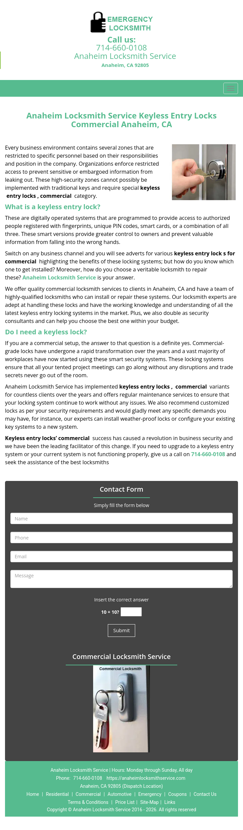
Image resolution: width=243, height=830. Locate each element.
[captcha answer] (131, 612)
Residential (57, 794)
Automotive (119, 794)
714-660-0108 (121, 47)
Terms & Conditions (88, 802)
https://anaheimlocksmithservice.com (145, 778)
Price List (125, 802)
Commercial (88, 794)
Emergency (149, 794)
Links (169, 802)
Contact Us (205, 794)
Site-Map (149, 802)
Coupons (177, 794)
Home (32, 794)
